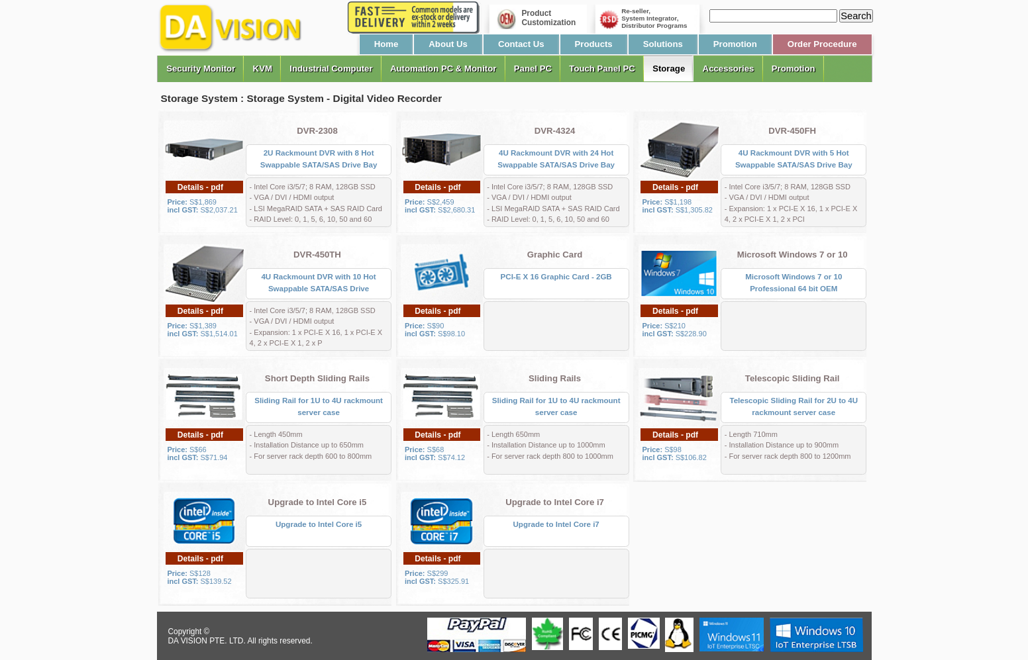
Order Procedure (822, 44)
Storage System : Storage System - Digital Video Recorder (301, 98)
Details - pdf (200, 187)
